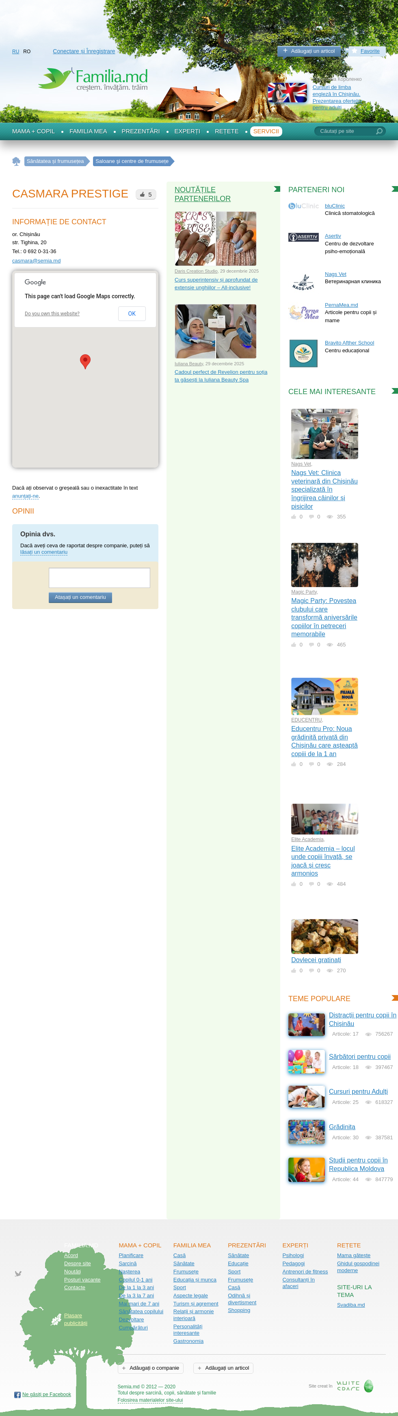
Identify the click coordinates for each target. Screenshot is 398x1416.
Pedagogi (294, 1263)
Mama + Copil (33, 131)
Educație (238, 1263)
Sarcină (127, 1263)
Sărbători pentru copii (360, 1056)
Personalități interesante (188, 1329)
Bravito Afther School (349, 343)
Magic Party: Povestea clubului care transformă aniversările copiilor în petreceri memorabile (324, 617)
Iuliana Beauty (189, 363)
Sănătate (184, 1263)
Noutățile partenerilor (203, 194)
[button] (85, 361)
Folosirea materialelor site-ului (150, 1400)
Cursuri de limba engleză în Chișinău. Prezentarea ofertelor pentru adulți (337, 97)
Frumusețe (186, 1272)
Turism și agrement (195, 1304)
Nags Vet (335, 274)
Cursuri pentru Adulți (358, 1091)
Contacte (74, 1287)
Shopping (239, 1310)
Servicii (266, 131)
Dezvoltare (131, 1319)
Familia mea (88, 131)
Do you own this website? (52, 314)
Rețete (227, 131)
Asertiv (333, 236)
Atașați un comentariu (80, 597)
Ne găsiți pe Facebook (46, 1394)
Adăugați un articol (313, 51)
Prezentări (141, 131)
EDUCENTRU (306, 720)
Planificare (131, 1255)
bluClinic (335, 206)
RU (15, 51)
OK (132, 313)
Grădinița (342, 1126)
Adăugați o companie (153, 1368)
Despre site (77, 1263)
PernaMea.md (341, 305)
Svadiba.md (351, 1305)
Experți (188, 131)
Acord (71, 1255)
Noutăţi (72, 1272)
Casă (179, 1255)
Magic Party (303, 592)
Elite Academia (307, 839)
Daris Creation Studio (196, 271)
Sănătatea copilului (141, 1311)
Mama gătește (353, 1255)
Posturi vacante (82, 1280)
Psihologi (293, 1255)
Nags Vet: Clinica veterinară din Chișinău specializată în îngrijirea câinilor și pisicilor (324, 489)
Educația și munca (194, 1280)
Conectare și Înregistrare (84, 51)
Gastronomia (188, 1341)
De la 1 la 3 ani (136, 1287)
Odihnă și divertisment (242, 1298)
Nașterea (129, 1272)
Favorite (370, 51)
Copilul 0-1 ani (135, 1280)
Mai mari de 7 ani (139, 1304)
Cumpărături (133, 1328)
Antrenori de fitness (305, 1272)
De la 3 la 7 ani (136, 1295)
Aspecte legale (190, 1295)
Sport (179, 1287)
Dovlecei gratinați (316, 959)
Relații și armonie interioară (193, 1314)
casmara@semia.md (36, 261)
